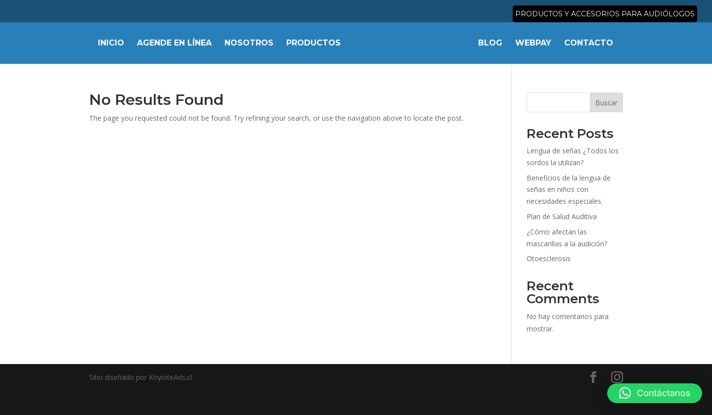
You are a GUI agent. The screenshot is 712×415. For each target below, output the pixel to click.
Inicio (111, 43)
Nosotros (248, 43)
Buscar (606, 102)
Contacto (588, 43)
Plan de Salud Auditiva (562, 216)
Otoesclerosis (549, 258)
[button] (654, 393)
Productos (313, 43)
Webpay (533, 43)
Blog (490, 43)
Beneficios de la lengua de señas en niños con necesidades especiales (569, 189)
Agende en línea (174, 43)
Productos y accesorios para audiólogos (605, 14)
